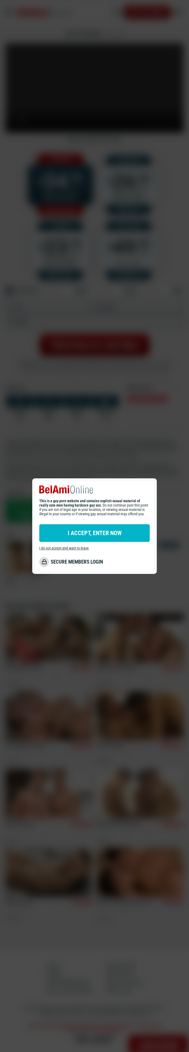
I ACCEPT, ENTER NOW (95, 533)
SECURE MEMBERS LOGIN (77, 562)
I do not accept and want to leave (64, 548)
